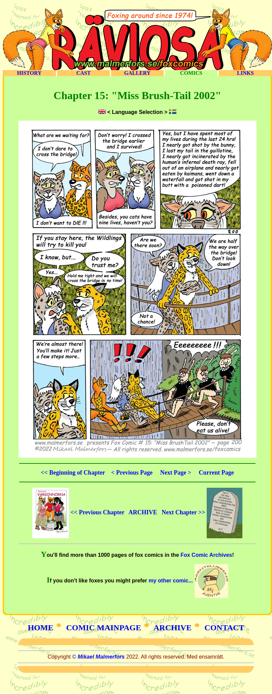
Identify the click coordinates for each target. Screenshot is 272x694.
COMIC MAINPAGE (103, 627)
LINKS (245, 73)
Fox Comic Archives (206, 555)
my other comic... (187, 580)
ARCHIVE (143, 512)
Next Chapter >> (202, 512)
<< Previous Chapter (78, 512)
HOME (40, 627)
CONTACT (224, 627)
